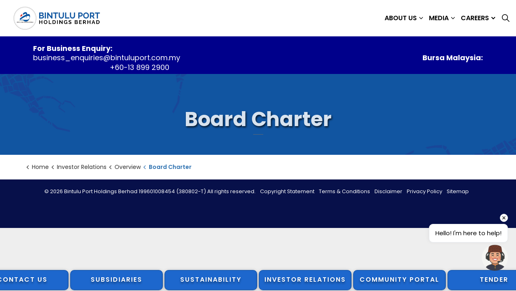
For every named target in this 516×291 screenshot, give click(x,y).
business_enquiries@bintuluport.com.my (106, 58)
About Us (401, 18)
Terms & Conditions (344, 191)
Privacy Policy (424, 191)
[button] (495, 258)
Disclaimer (388, 191)
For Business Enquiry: (72, 48)
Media (439, 18)
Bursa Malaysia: (452, 58)
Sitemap (458, 191)
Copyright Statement (287, 191)
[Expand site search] (505, 18)
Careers (475, 18)
